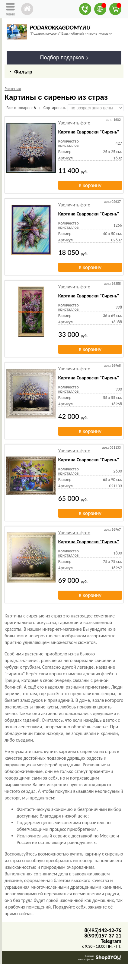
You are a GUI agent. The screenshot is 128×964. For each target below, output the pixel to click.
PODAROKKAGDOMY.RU (60, 27)
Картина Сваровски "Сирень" (88, 132)
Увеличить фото (74, 123)
